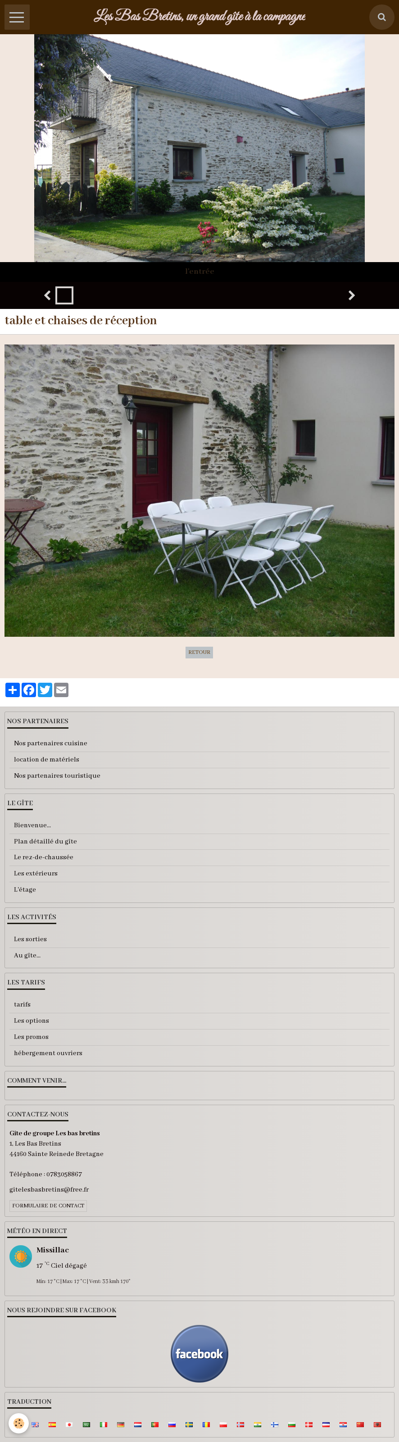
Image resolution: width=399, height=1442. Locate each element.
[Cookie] (19, 1423)
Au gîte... (27, 956)
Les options (31, 1021)
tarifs (22, 1005)
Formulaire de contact (48, 1206)
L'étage (25, 890)
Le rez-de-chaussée (43, 857)
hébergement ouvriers (48, 1053)
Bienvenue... (32, 825)
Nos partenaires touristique (57, 776)
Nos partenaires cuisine (50, 743)
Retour (199, 652)
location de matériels (46, 760)
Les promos (31, 1037)
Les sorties (30, 939)
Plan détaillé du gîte (45, 842)
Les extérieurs (36, 874)
